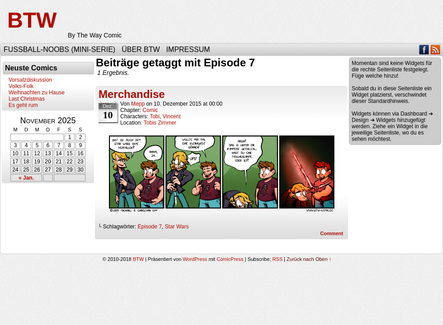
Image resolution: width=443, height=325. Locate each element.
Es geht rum (23, 105)
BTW (32, 20)
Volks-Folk (21, 86)
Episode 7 (150, 226)
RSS (435, 49)
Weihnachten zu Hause (37, 92)
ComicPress (230, 259)
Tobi (155, 116)
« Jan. (26, 178)
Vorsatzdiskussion (30, 80)
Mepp (138, 104)
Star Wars (177, 226)
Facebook (424, 49)
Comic (150, 110)
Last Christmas (27, 99)
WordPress (195, 259)
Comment (331, 233)
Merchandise (132, 94)
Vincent (172, 116)
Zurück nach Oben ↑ (309, 259)
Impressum (188, 49)
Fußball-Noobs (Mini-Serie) (59, 49)
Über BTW (141, 49)
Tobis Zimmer (160, 123)
